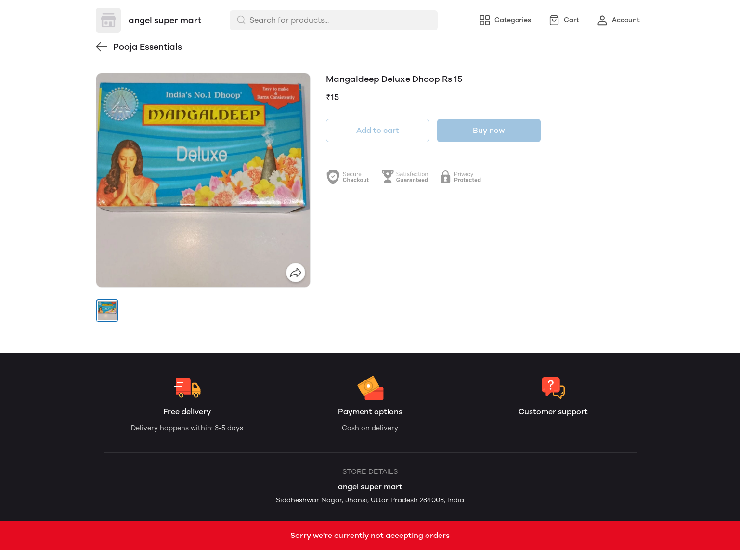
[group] (203, 180)
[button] (107, 310)
